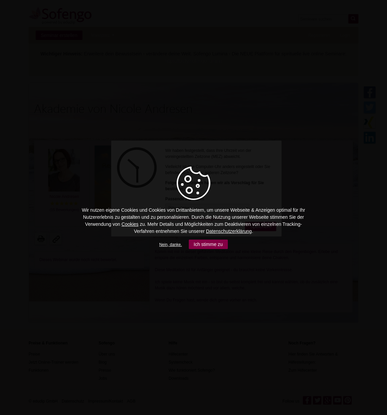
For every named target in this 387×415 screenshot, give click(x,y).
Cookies (130, 224)
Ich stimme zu (208, 244)
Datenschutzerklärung (229, 231)
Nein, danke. (170, 244)
